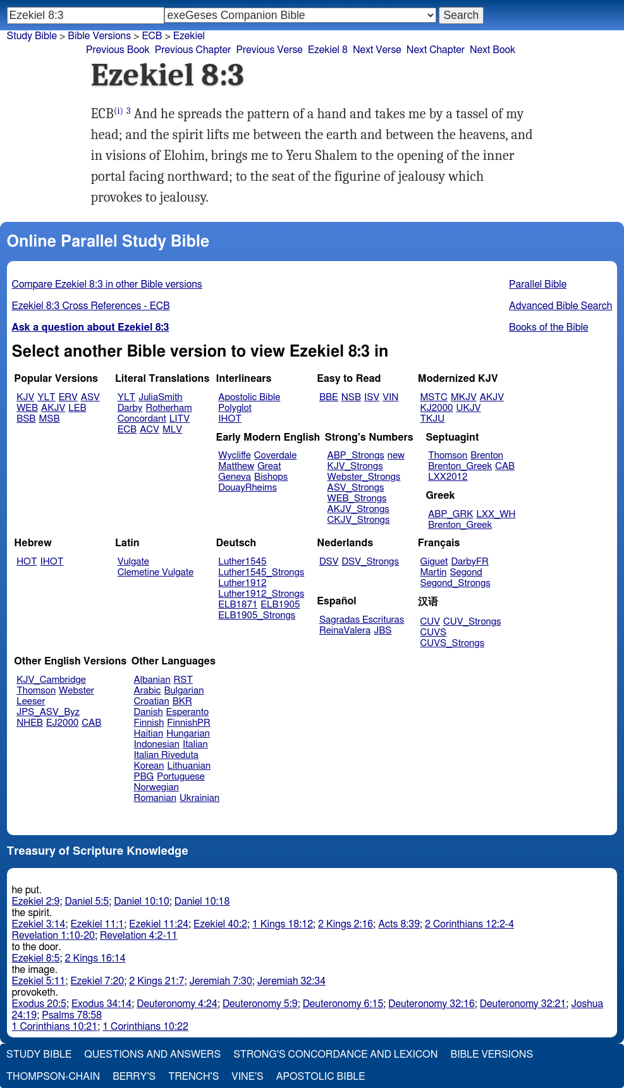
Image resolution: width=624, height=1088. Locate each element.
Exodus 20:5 (39, 1004)
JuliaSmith (160, 397)
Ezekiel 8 (328, 50)
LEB (77, 408)
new (396, 455)
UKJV (468, 408)
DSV (329, 561)
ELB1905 (280, 604)
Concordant (142, 419)
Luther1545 (242, 561)
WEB (27, 408)
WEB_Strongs (357, 498)
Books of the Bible (549, 327)
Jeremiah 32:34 (291, 981)
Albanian (152, 680)
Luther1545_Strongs (261, 572)
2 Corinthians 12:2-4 (469, 924)
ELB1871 (237, 604)
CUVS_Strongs (452, 643)
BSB (25, 419)
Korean (149, 766)
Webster (76, 690)
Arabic (147, 690)
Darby (130, 408)
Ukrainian (199, 798)
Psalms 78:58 (72, 1015)
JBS (382, 630)
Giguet (434, 561)
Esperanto (187, 712)
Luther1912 (242, 583)
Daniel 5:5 (87, 901)
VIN (390, 397)
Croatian (151, 701)
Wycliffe (234, 455)
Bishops (271, 477)
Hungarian (188, 733)
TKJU (432, 419)
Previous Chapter (193, 50)
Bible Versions (99, 36)
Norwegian (156, 787)
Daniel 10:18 (202, 901)
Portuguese (181, 776)
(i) (118, 111)
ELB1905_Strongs (256, 615)
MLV (172, 429)
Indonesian (157, 744)
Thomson (447, 455)
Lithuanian (189, 766)
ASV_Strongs (355, 487)
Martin (433, 572)
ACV (149, 429)
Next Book (492, 50)
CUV (430, 622)
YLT (46, 397)
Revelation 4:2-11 (139, 936)
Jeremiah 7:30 (221, 981)
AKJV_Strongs (358, 509)
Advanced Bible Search (560, 306)
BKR (182, 701)
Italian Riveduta (166, 755)
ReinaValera (344, 630)
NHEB (29, 723)
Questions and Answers (152, 1054)
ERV (68, 397)
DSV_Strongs (370, 561)
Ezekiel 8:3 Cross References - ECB (91, 306)
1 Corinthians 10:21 (55, 1027)
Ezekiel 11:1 (97, 924)
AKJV (53, 408)
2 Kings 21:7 (156, 981)
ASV (90, 397)
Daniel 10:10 (141, 901)
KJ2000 (436, 408)
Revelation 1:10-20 (53, 936)
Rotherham (168, 408)
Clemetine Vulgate (155, 572)
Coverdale (275, 455)
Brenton (486, 455)
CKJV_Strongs (358, 520)
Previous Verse (269, 50)
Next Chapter (436, 50)
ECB (152, 36)
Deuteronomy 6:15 (343, 1004)
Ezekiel (189, 36)
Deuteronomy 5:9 (260, 1004)
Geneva (234, 477)
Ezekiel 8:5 (36, 958)
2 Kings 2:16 (345, 924)
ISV (371, 397)
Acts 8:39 (399, 924)
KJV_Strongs (355, 466)
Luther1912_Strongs (261, 594)
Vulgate (133, 561)
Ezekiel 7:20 (97, 981)
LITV (179, 419)
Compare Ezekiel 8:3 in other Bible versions (107, 284)
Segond (466, 572)
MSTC (434, 397)
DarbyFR (470, 561)
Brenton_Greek (460, 466)
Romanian (155, 798)
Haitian (149, 733)
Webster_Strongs (364, 477)
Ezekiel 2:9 (36, 901)
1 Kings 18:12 (282, 924)
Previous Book (118, 50)
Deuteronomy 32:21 (523, 1004)
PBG (144, 776)
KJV (25, 397)
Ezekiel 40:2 (220, 924)
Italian (195, 744)
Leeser (30, 701)
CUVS (433, 632)
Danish (148, 712)
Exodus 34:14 (101, 1004)
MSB (49, 419)
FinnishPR (189, 723)
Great (269, 466)
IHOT (230, 419)
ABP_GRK (450, 514)
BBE (328, 397)
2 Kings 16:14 (95, 958)
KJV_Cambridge (51, 680)
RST (183, 680)
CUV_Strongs (472, 622)
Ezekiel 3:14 (39, 924)
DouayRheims (247, 487)
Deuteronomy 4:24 (177, 1004)
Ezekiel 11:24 (158, 924)
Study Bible (32, 36)
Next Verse (377, 50)
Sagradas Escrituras (361, 620)
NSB (351, 397)
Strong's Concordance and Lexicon (335, 1054)
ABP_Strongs (355, 455)
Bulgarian (184, 690)
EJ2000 (62, 723)
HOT (26, 561)
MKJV (464, 397)
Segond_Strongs (455, 583)
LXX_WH (495, 514)
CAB (505, 466)
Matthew (236, 466)
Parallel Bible (537, 284)
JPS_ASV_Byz (48, 712)
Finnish (149, 723)
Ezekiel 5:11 (39, 981)
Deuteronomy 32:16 (431, 1004)
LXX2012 (447, 477)
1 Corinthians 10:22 (145, 1027)
